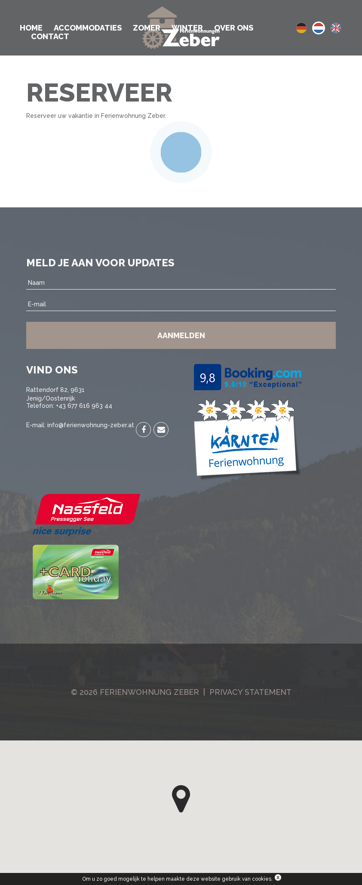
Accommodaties (88, 28)
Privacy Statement (250, 692)
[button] (181, 799)
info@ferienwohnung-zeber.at (90, 425)
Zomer (146, 28)
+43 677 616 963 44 (84, 405)
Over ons (233, 28)
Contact (50, 36)
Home (31, 28)
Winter (187, 28)
